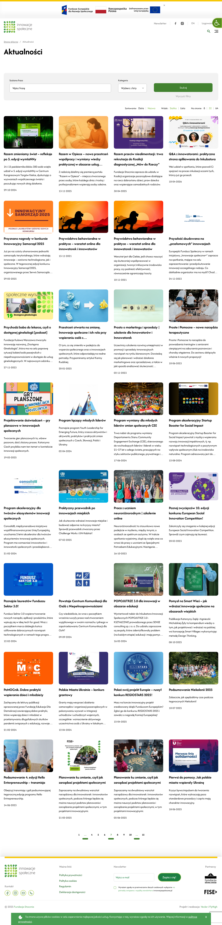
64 (216, 108)
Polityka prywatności (70, 875)
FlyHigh (213, 907)
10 (130, 834)
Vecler (204, 907)
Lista (182, 108)
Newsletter (160, 23)
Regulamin (65, 886)
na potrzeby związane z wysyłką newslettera (146, 889)
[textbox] (131, 88)
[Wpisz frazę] (209, 31)
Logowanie (208, 23)
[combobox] (132, 88)
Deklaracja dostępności (72, 892)
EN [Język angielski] (192, 23)
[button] (217, 23)
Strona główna (11, 41)
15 (143, 834)
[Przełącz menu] (216, 31)
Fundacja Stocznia (24, 907)
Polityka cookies (68, 881)
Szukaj (183, 87)
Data (140, 108)
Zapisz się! (169, 877)
